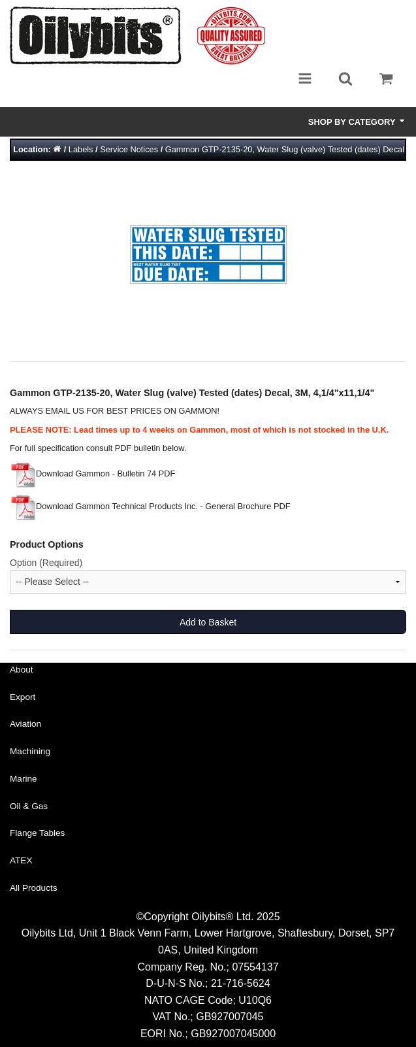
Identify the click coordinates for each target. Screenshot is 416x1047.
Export (22, 697)
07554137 (255, 966)
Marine (23, 779)
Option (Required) (46, 562)
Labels (81, 149)
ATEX (21, 860)
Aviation (25, 724)
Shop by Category (357, 121)
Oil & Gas (29, 806)
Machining (30, 751)
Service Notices (129, 149)
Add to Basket (208, 622)
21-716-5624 (240, 983)
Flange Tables (37, 833)
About (21, 669)
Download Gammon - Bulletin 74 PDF (92, 473)
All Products (33, 888)
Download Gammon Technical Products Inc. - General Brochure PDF (150, 506)
